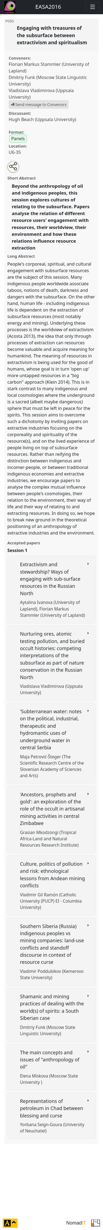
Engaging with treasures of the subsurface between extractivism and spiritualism (52, 35)
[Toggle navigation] (92, 7)
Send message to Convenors (38, 104)
